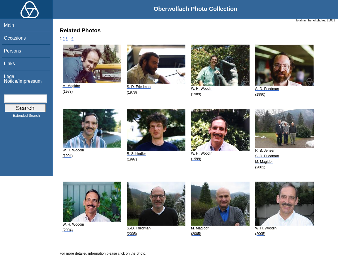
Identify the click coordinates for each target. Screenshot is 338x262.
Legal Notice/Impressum (23, 79)
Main (9, 25)
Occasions (15, 38)
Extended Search (26, 117)
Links (9, 63)
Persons (12, 50)
